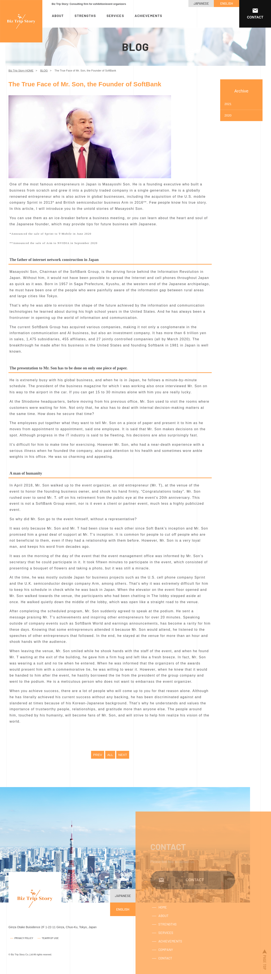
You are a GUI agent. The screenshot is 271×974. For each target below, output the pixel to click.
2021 (227, 104)
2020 (227, 115)
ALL (110, 755)
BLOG (44, 70)
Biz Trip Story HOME (20, 70)
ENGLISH (226, 3)
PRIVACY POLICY (23, 937)
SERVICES (115, 16)
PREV (97, 755)
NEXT (122, 755)
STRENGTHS (85, 16)
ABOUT (58, 16)
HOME (162, 916)
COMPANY (165, 958)
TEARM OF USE (50, 937)
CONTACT (165, 967)
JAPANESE (201, 3)
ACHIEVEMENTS (148, 16)
